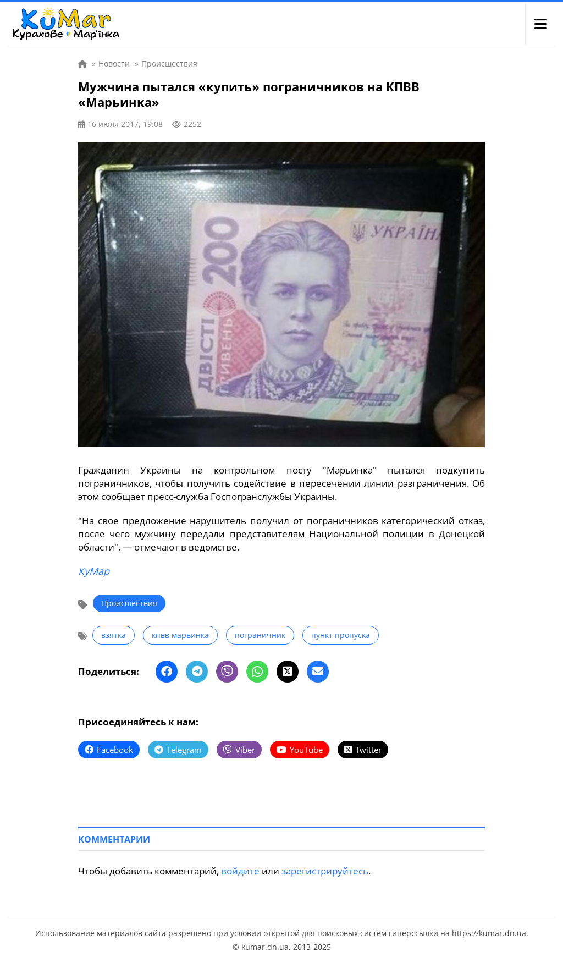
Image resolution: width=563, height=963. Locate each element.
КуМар (93, 570)
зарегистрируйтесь (325, 871)
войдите (240, 871)
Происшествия (129, 603)
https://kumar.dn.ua (489, 933)
